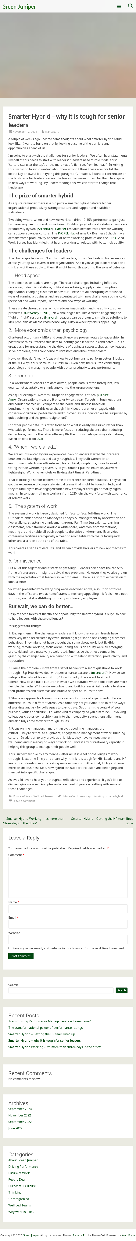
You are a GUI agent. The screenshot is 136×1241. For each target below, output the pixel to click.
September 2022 (20, 1122)
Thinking (14, 1192)
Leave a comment (24, 801)
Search (13, 985)
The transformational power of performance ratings (45, 1028)
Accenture (45, 229)
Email (13, 917)
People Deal (17, 1179)
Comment (16, 855)
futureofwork (71, 796)
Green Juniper (19, 6)
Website (14, 933)
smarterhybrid (114, 796)
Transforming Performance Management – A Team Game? (49, 1021)
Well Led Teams (43, 796)
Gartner (60, 229)
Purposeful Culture (22, 1186)
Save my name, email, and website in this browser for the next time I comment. (69, 948)
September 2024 (20, 1109)
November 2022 (19, 1115)
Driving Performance (23, 1166)
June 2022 (15, 1128)
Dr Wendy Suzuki (37, 313)
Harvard (51, 317)
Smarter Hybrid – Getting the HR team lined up (41, 1034)
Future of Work (22, 796)
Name (13, 902)
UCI (39, 439)
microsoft (99, 673)
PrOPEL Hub (67, 233)
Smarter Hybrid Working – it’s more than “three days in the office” (55, 1047)
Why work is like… (21, 1212)
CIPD (112, 238)
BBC (54, 677)
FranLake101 (53, 131)
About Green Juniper (23, 1160)
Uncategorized (18, 1199)
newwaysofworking (92, 796)
